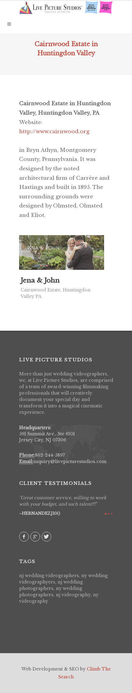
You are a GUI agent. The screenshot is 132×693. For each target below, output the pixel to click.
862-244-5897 (50, 455)
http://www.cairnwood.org (54, 131)
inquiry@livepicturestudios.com (70, 461)
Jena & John (40, 280)
